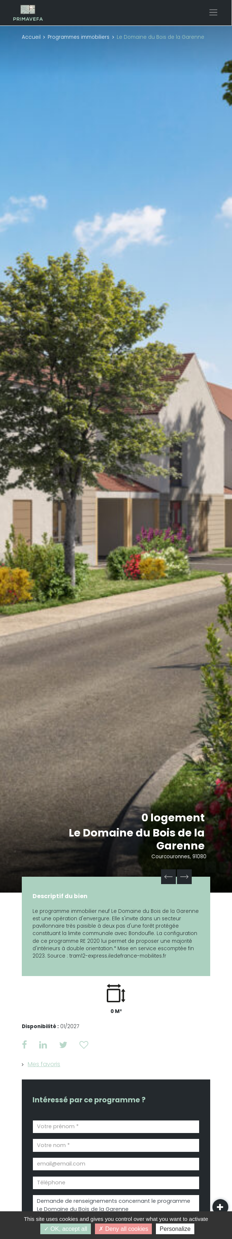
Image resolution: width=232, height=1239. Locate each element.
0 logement (173, 817)
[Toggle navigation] (213, 12)
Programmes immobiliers (78, 37)
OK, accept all (65, 1229)
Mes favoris (44, 1064)
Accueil (31, 37)
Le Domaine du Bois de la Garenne (137, 839)
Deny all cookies (123, 1229)
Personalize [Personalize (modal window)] (175, 1229)
